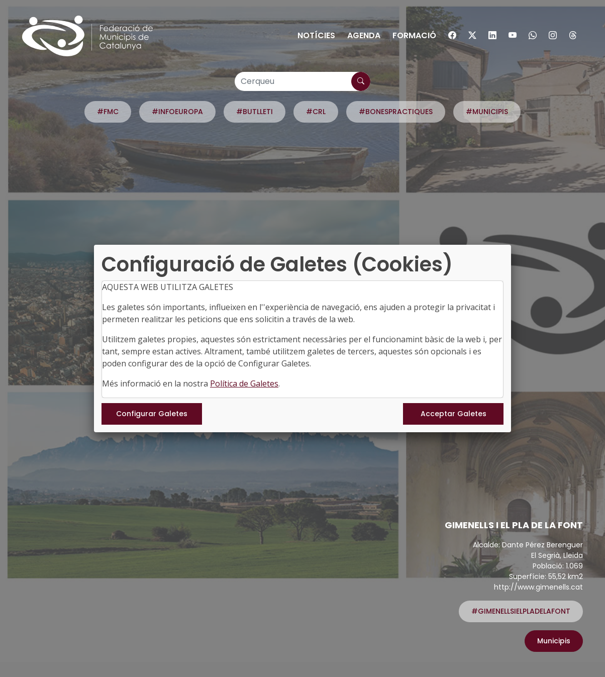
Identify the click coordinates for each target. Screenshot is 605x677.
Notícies (316, 35)
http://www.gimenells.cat (538, 587)
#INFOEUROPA (177, 112)
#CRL (316, 112)
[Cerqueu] (302, 81)
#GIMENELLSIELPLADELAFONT (520, 611)
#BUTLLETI (254, 112)
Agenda (363, 35)
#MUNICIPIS (487, 112)
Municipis (553, 641)
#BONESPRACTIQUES (396, 112)
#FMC (108, 112)
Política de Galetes (244, 383)
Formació (414, 35)
